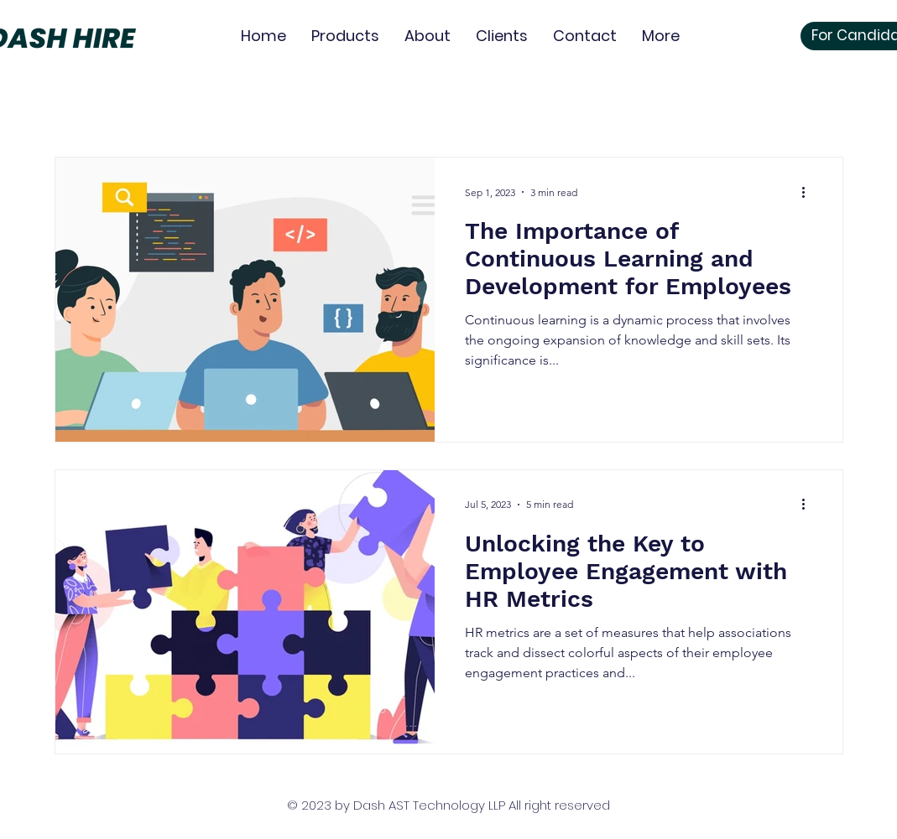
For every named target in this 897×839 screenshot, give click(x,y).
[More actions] (810, 192)
